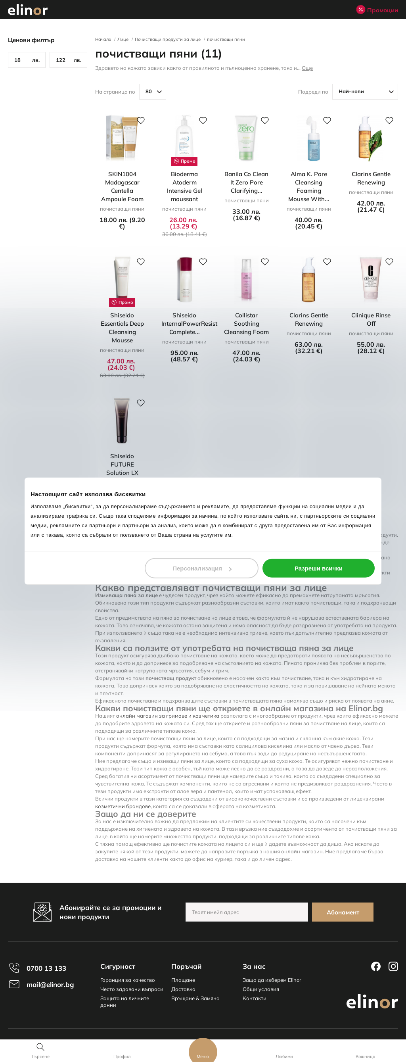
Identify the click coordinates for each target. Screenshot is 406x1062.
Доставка (183, 989)
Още (307, 68)
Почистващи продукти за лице (168, 39)
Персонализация (202, 568)
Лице (122, 39)
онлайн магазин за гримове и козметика (167, 715)
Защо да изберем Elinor (272, 980)
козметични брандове (123, 806)
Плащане (183, 980)
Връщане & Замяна (195, 998)
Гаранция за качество (127, 980)
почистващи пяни (226, 39)
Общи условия (261, 989)
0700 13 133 (46, 968)
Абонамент (343, 912)
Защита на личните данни (124, 1001)
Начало (103, 39)
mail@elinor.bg (50, 984)
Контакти (254, 998)
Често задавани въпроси (131, 989)
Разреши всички (319, 568)
